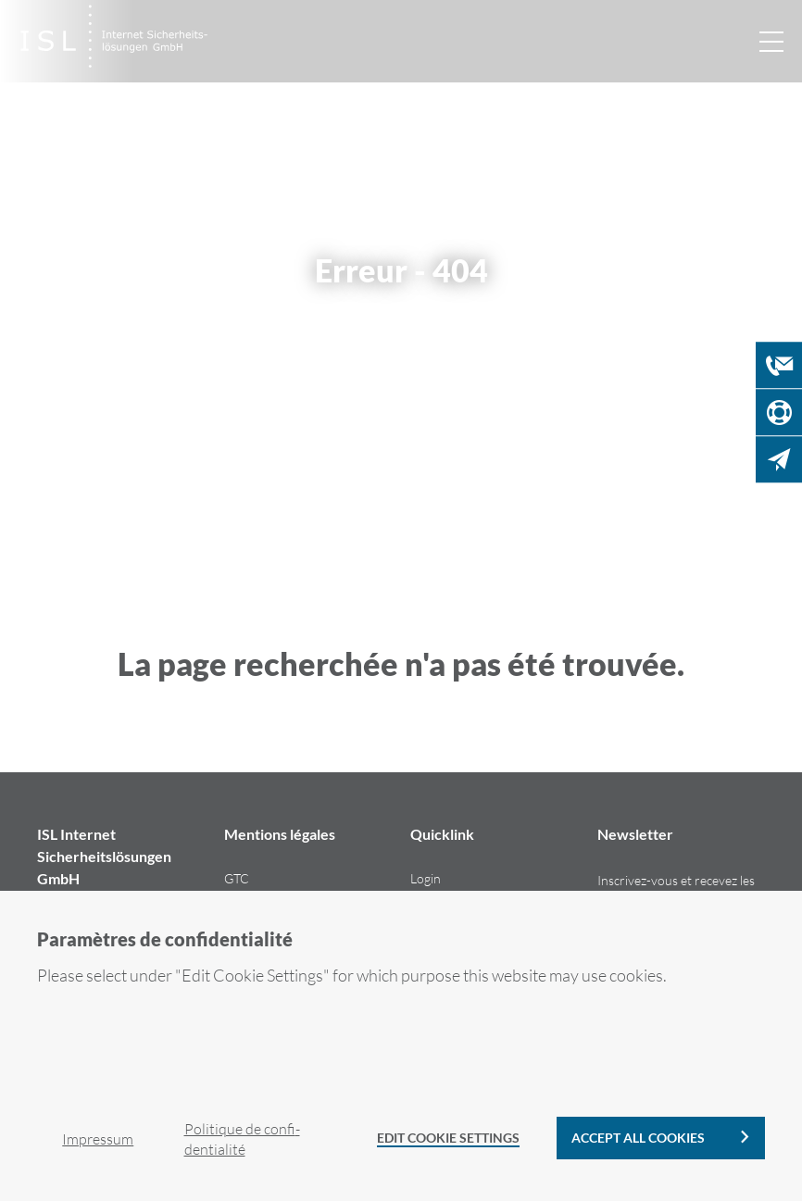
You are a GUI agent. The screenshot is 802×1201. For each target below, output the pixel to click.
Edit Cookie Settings (448, 1137)
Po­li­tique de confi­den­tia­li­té (242, 1139)
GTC (236, 878)
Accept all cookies (638, 1137)
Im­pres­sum (97, 1139)
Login (425, 878)
